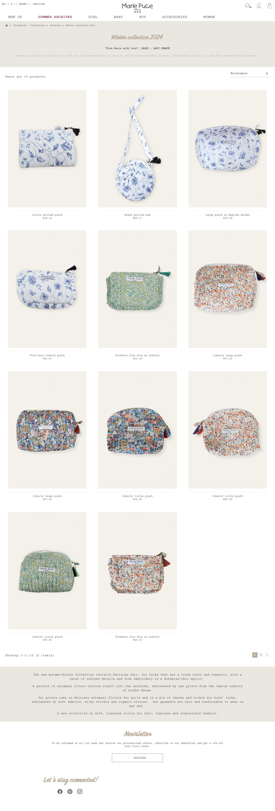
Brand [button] (22, 4)
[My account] (258, 6)
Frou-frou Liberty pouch (47, 355)
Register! (139, 758)
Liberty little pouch (137, 496)
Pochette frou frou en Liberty (137, 355)
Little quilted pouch (47, 215)
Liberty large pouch (227, 355)
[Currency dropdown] (14, 4)
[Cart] (269, 6)
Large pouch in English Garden (228, 215)
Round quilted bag (137, 215)
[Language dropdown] (5, 4)
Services (39, 4)
